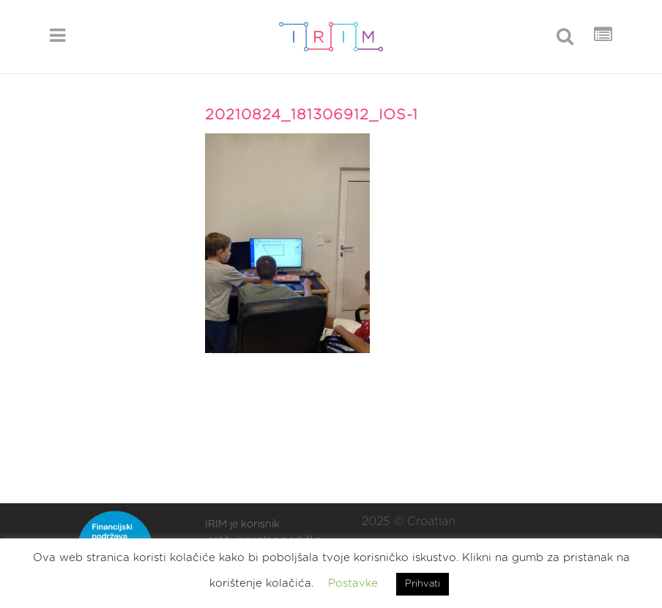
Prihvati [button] (422, 584)
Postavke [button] (353, 583)
